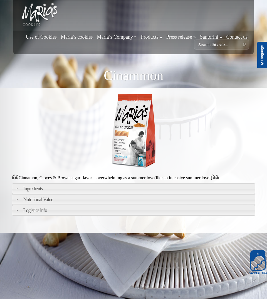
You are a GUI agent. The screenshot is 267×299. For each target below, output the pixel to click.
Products (151, 36)
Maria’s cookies (77, 36)
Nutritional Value (38, 199)
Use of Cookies (41, 36)
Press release (181, 36)
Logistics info (35, 210)
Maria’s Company (117, 36)
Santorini (211, 36)
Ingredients (33, 188)
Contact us (237, 36)
